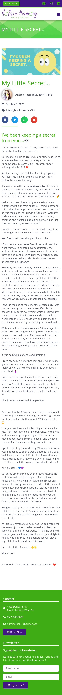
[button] (58, 14)
